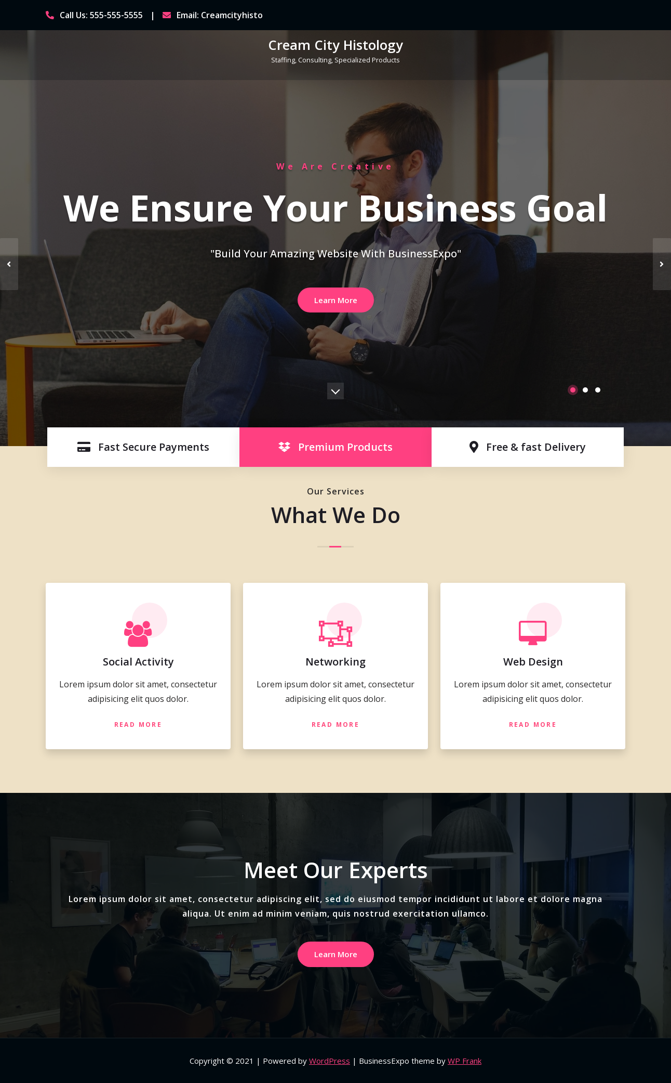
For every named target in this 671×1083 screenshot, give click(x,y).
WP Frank (464, 1060)
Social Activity (138, 662)
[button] (573, 390)
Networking (335, 662)
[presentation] (9, 264)
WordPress (329, 1060)
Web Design (533, 662)
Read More (138, 724)
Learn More (335, 300)
